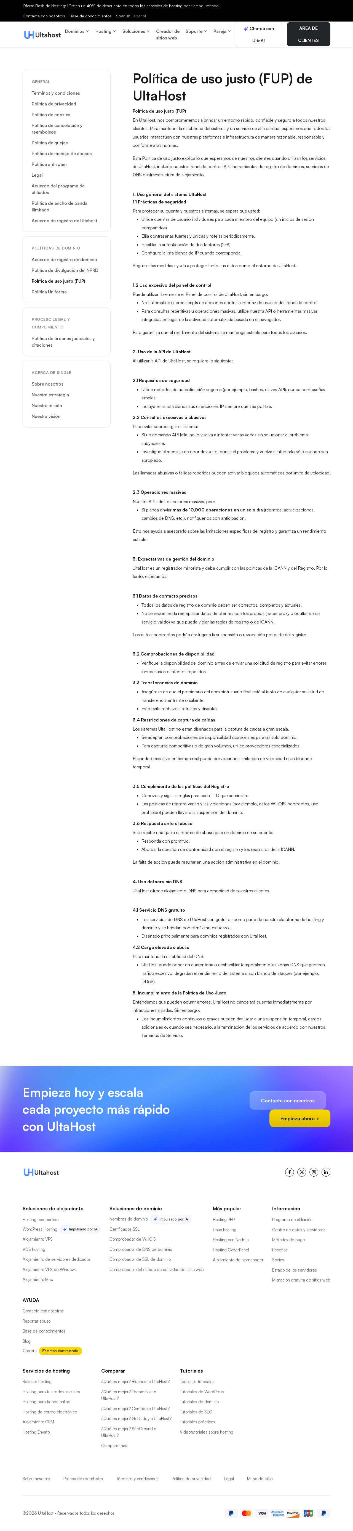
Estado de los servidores (294, 1270)
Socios (278, 1259)
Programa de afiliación (292, 1219)
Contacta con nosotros (44, 16)
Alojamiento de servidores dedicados (57, 1259)
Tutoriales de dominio (199, 1401)
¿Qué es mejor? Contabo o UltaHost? (135, 1408)
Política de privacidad (54, 104)
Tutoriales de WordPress (202, 1391)
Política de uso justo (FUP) (58, 281)
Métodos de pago (288, 1239)
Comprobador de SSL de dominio (140, 1259)
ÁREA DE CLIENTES (308, 34)
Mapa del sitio (259, 1478)
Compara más (114, 1445)
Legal (37, 175)
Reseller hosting (37, 1381)
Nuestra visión (46, 416)
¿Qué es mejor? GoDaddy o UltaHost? (136, 1418)
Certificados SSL (124, 1229)
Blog (27, 1341)
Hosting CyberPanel (231, 1250)
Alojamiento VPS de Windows (50, 1269)
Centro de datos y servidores (298, 1229)
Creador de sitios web (168, 34)
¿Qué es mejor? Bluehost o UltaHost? (135, 1381)
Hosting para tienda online (46, 1401)
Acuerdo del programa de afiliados (58, 189)
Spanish (131, 16)
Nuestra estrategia (50, 394)
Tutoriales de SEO (196, 1412)
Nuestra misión (47, 405)
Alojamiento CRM (38, 1421)
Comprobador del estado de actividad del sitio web (156, 1269)
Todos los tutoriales (197, 1381)
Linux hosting (224, 1229)
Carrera (30, 1350)
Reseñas (280, 1250)
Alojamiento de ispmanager (238, 1259)
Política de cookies (51, 114)
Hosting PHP (224, 1219)
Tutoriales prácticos (197, 1421)
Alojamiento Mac (38, 1279)
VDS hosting (34, 1249)
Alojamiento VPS (38, 1239)
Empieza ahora (299, 1118)
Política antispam (49, 164)
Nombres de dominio (128, 1219)
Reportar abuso (36, 1321)
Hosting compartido (40, 1219)
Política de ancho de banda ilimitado (59, 206)
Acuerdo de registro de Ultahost (64, 220)
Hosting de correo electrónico (50, 1412)
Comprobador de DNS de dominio (140, 1249)
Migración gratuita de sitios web (301, 1280)
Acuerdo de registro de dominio (64, 259)
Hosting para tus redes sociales (51, 1391)
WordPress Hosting (40, 1229)
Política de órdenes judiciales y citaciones (63, 342)
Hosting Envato (36, 1432)
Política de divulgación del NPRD (65, 270)
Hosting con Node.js (231, 1239)
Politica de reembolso (83, 1478)
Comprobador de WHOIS (132, 1239)
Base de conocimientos (90, 16)
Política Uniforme (49, 291)
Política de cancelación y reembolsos (57, 129)
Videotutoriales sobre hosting (206, 1432)
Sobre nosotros (47, 384)
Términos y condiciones (56, 93)
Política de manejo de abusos (62, 153)
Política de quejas (50, 142)
